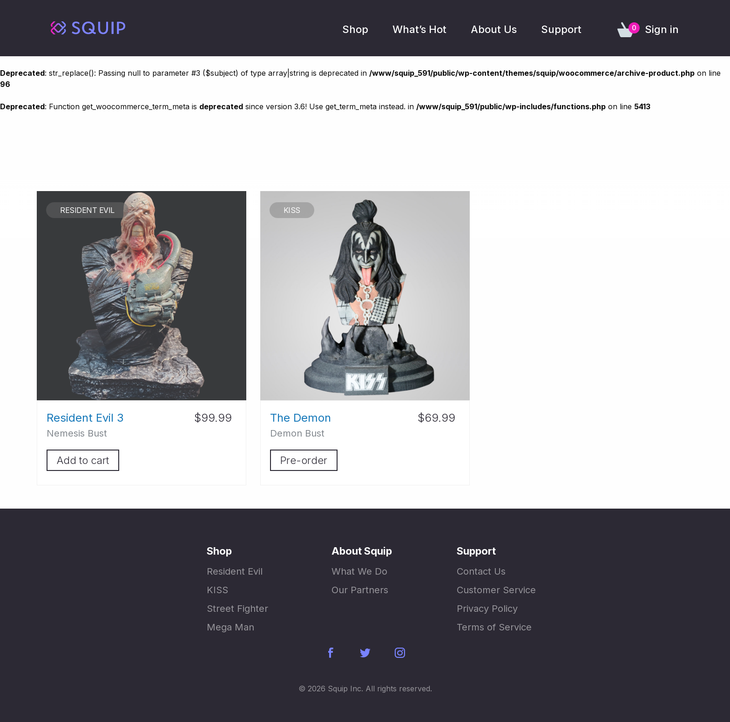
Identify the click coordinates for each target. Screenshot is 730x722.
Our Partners (359, 590)
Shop (355, 29)
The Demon (300, 417)
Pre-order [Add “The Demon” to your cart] (303, 460)
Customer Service (496, 590)
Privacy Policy (487, 608)
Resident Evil (235, 571)
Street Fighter (237, 608)
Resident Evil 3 (85, 417)
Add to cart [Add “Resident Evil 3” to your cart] (83, 460)
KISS (217, 590)
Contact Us (481, 571)
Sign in (662, 29)
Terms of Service (494, 627)
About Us (494, 29)
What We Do (359, 571)
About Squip (361, 551)
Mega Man (230, 627)
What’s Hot (419, 29)
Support (561, 29)
